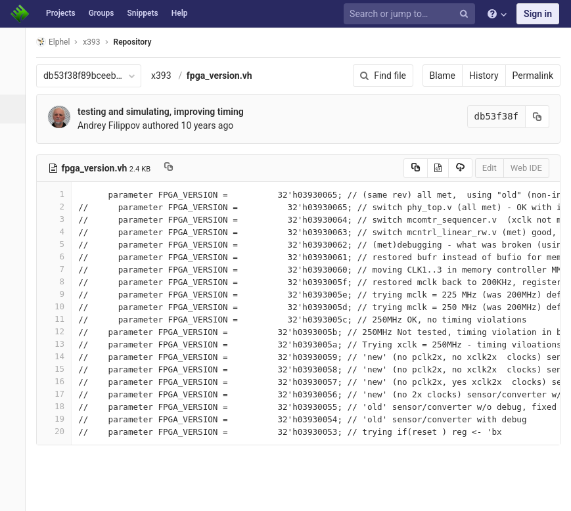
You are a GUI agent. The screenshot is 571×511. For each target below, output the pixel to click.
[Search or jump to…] (411, 14)
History (484, 75)
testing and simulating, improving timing (168, 111)
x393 (168, 75)
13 (61, 344)
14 (61, 356)
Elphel (60, 42)
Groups (101, 13)
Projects (61, 13)
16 (61, 381)
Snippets (142, 13)
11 (61, 319)
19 (61, 419)
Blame (442, 75)
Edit (489, 168)
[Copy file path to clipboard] (176, 168)
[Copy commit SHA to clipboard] (537, 116)
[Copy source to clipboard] (415, 168)
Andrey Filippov (116, 125)
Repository (140, 42)
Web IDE (526, 168)
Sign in (538, 14)
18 (61, 406)
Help (179, 13)
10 (61, 306)
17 (61, 394)
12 (61, 331)
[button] (16, 495)
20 (61, 431)
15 (61, 369)
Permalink (533, 75)
